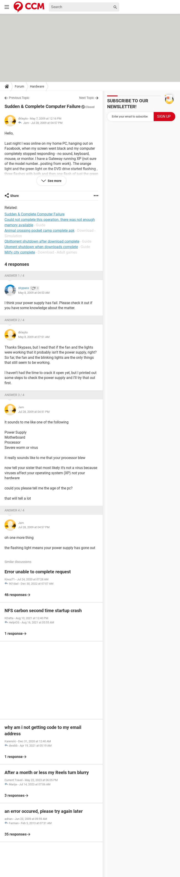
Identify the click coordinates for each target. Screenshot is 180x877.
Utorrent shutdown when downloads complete (41, 247)
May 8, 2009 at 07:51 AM (33, 337)
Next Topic (86, 98)
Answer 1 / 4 (14, 275)
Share (14, 196)
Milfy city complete (20, 252)
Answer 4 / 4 (14, 510)
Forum (19, 86)
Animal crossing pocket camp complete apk (39, 230)
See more (54, 181)
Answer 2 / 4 (14, 320)
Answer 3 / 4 (14, 395)
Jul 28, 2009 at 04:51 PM (33, 411)
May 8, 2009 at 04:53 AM (33, 292)
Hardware (37, 86)
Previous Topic (19, 98)
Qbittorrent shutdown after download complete (42, 241)
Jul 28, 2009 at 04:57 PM (46, 123)
